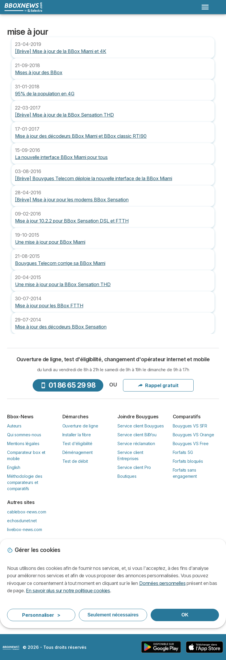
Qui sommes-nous (24, 434)
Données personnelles (162, 583)
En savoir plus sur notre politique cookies (68, 590)
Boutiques (127, 476)
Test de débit (75, 461)
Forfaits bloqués (188, 461)
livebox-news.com (24, 529)
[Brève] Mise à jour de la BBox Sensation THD (64, 115)
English (13, 467)
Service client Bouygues (140, 425)
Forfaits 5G (183, 452)
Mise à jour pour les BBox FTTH (49, 306)
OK (184, 614)
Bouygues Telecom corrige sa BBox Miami (60, 263)
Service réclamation (136, 443)
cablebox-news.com (26, 511)
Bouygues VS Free (191, 443)
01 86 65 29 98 (67, 385)
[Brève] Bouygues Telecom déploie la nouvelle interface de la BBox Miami (93, 178)
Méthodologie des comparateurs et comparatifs (24, 482)
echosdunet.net (22, 520)
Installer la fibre (76, 434)
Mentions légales (23, 443)
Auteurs (14, 425)
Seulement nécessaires (112, 614)
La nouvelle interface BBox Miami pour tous (61, 157)
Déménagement (77, 452)
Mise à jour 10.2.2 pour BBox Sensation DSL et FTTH (72, 221)
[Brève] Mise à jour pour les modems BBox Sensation (72, 200)
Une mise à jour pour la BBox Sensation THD (63, 284)
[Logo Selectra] (23, 7)
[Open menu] (205, 7)
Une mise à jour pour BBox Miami (50, 242)
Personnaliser (41, 614)
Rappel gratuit (158, 385)
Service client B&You (137, 434)
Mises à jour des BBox (38, 72)
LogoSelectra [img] (11, 648)
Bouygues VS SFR (190, 425)
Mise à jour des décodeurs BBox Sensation (61, 327)
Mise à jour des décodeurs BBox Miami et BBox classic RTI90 (81, 136)
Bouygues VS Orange (193, 434)
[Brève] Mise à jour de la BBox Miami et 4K (60, 51)
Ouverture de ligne (80, 425)
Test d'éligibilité (77, 443)
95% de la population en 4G (44, 94)
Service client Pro (134, 467)
